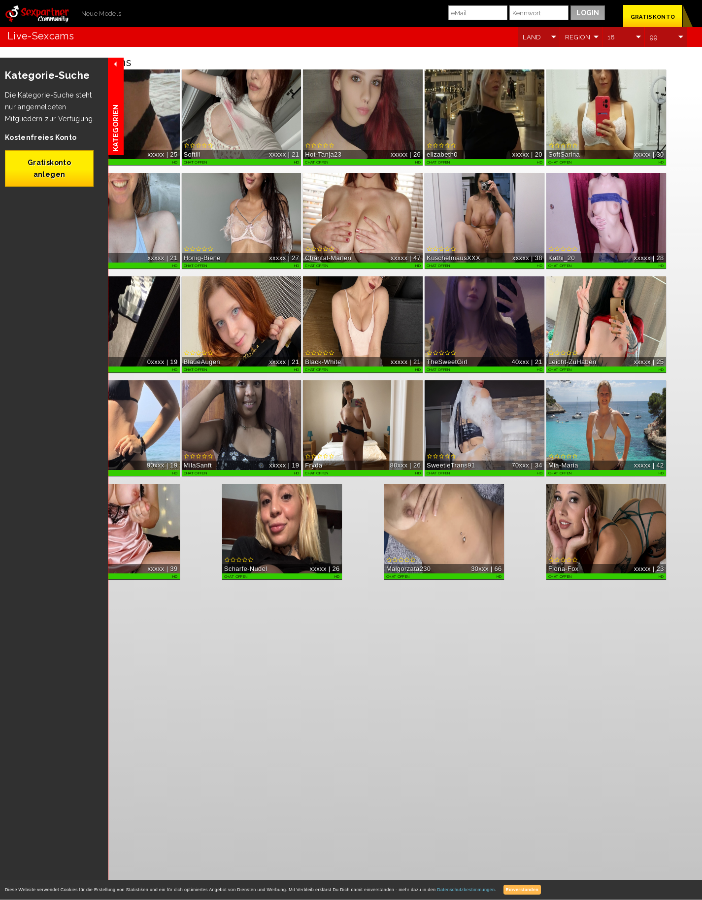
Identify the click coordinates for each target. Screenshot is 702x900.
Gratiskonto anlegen (49, 168)
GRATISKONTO (653, 17)
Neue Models (101, 13)
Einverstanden (522, 889)
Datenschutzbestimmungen (466, 889)
